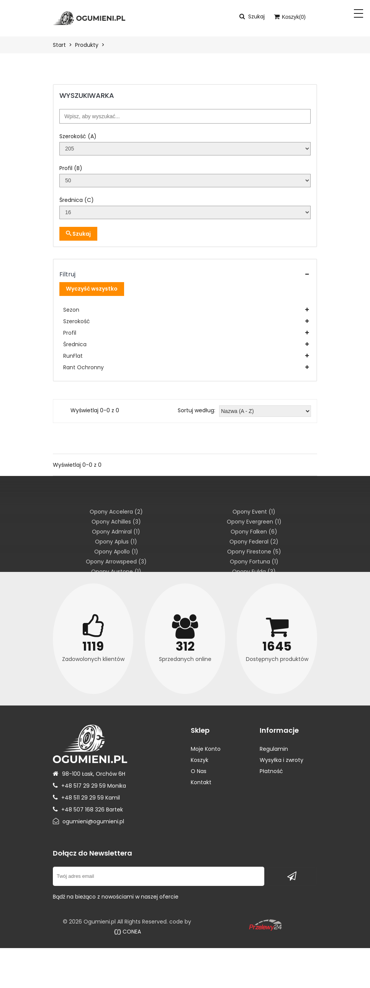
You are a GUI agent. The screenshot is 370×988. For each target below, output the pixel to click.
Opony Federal (253, 541)
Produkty (86, 45)
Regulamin (274, 749)
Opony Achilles (116, 521)
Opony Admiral (116, 531)
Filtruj (67, 274)
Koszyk (199, 760)
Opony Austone (116, 571)
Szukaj (78, 234)
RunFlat (73, 356)
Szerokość (76, 321)
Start (59, 45)
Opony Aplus (116, 541)
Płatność (271, 771)
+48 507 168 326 (83, 809)
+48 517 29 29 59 (83, 786)
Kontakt (201, 782)
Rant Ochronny (83, 367)
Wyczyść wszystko (92, 288)
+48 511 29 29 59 (82, 797)
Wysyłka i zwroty (281, 760)
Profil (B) (70, 168)
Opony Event (253, 511)
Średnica (75, 344)
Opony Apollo (116, 551)
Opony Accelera (116, 511)
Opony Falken (254, 531)
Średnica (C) (76, 200)
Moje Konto (206, 749)
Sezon (71, 310)
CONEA (127, 931)
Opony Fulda (254, 571)
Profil (69, 333)
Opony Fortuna (254, 561)
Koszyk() (290, 16)
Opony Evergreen (254, 521)
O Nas (198, 771)
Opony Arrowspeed (116, 561)
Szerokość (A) (78, 136)
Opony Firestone (254, 551)
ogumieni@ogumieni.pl (93, 821)
